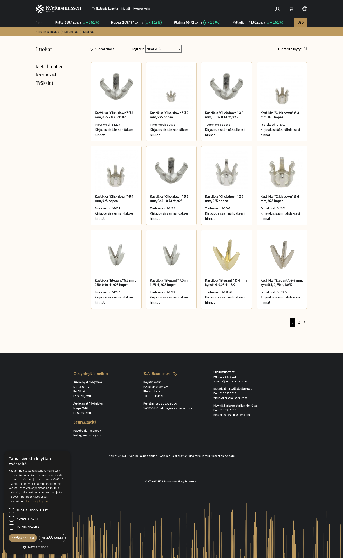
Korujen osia (141, 9)
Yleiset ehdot (117, 456)
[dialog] (37, 502)
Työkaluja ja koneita (105, 9)
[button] (37, 547)
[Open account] (277, 8)
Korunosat (71, 32)
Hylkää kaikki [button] (52, 538)
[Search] (231, 8)
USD (301, 22)
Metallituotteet (50, 66)
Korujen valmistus (48, 32)
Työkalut (44, 83)
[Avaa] (291, 8)
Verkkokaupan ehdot (143, 456)
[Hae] (262, 8)
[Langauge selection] (304, 8)
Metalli (125, 9)
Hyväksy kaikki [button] (22, 538)
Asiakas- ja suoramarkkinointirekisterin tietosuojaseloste (197, 456)
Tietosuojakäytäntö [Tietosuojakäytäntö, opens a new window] (38, 501)
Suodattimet (102, 49)
